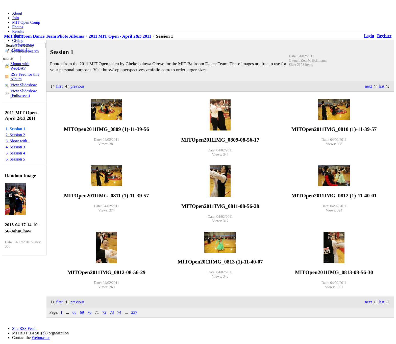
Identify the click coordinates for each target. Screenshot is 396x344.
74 (119, 312)
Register (384, 36)
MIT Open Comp (26, 22)
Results (18, 31)
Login (369, 36)
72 (104, 312)
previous (77, 86)
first (59, 86)
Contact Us (21, 49)
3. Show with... (18, 141)
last (381, 86)
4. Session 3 (15, 147)
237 (134, 312)
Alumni (18, 36)
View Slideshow (23, 85)
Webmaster (41, 337)
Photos (17, 27)
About (17, 13)
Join (15, 18)
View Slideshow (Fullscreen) (23, 93)
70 (89, 312)
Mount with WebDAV (19, 66)
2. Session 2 (15, 135)
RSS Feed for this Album (24, 76)
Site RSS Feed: (25, 328)
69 (82, 312)
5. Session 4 (15, 153)
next (368, 86)
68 (74, 312)
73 (112, 312)
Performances (23, 45)
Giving (17, 40)
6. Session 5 (15, 159)
